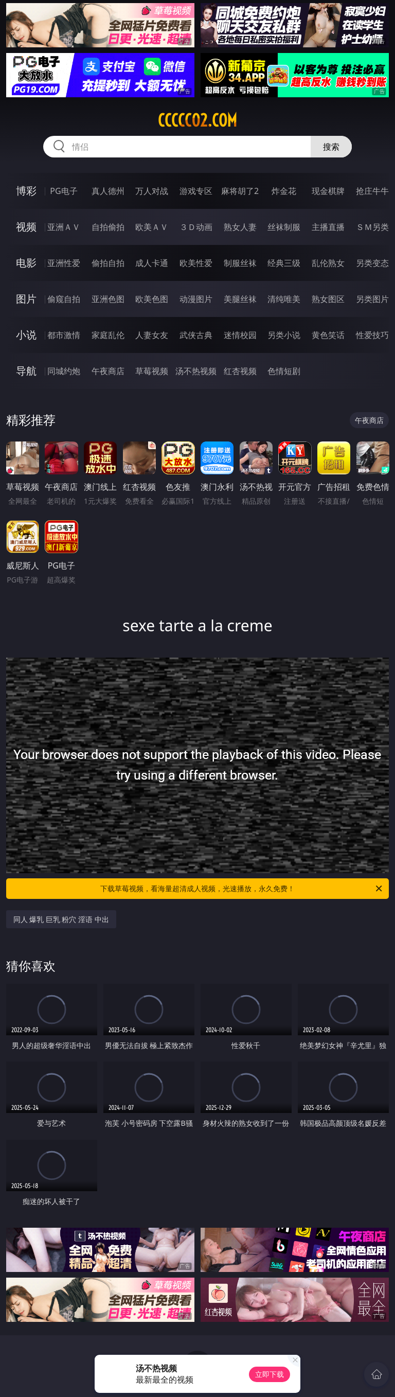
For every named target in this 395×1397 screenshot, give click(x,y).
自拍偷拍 (108, 227)
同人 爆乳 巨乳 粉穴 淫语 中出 (61, 919)
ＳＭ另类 (372, 227)
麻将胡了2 (240, 191)
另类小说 (283, 335)
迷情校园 (240, 335)
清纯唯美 (283, 299)
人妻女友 (151, 335)
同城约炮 (63, 371)
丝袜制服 (283, 227)
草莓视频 (151, 371)
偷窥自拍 (63, 299)
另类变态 (372, 263)
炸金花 (284, 191)
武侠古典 (195, 335)
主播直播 (328, 227)
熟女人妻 (240, 227)
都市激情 (63, 335)
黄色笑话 (328, 335)
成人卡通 (151, 263)
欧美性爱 (195, 263)
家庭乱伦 (108, 335)
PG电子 (63, 191)
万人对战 (151, 191)
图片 (26, 299)
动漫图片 (195, 299)
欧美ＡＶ (151, 227)
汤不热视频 (196, 371)
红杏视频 (240, 371)
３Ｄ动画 (195, 227)
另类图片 (372, 299)
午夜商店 (108, 371)
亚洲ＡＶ (63, 227)
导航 (26, 371)
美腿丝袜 (240, 299)
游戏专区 (195, 191)
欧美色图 (151, 299)
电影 (26, 263)
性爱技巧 (372, 335)
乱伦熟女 (328, 263)
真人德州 (108, 191)
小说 (26, 335)
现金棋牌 (328, 191)
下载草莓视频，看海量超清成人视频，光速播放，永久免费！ (242, 888)
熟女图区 (328, 299)
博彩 (26, 191)
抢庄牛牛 (372, 191)
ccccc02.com (197, 120)
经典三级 (283, 263)
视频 (26, 227)
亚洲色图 (108, 299)
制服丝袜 (240, 263)
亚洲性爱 (63, 263)
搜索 (331, 146)
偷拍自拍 (108, 263)
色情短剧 (283, 371)
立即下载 (269, 1374)
